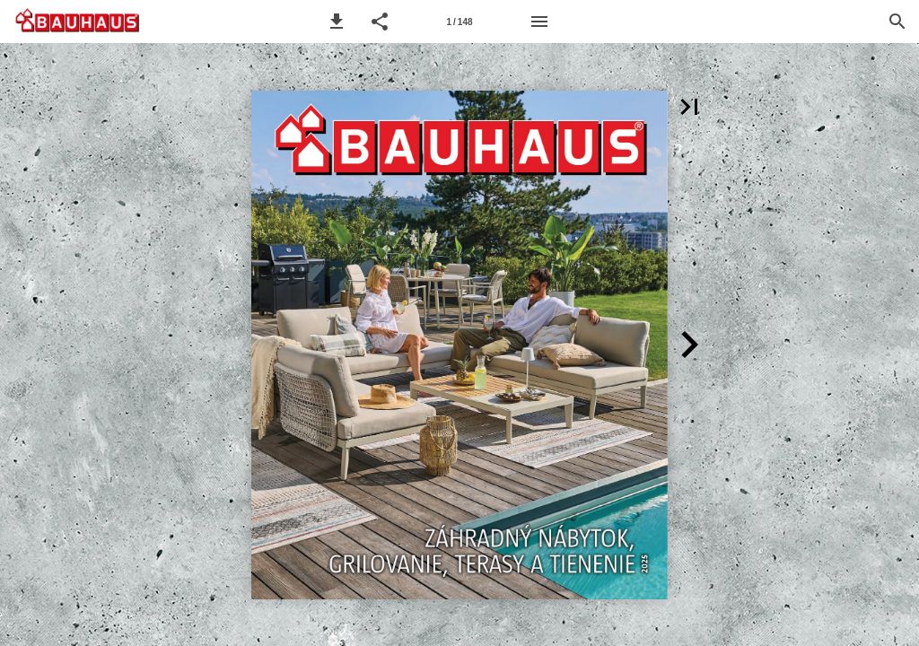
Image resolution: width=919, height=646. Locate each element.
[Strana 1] (459, 21)
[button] (336, 21)
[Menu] (539, 21)
